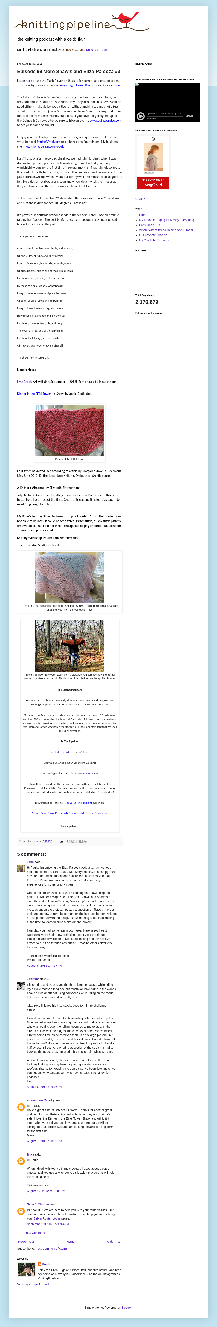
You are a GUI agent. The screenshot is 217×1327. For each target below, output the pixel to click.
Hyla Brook (24, 382)
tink (29, 1154)
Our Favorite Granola (153, 235)
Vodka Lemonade (60, 752)
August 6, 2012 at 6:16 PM (44, 1086)
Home (70, 1241)
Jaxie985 (33, 979)
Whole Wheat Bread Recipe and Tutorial (166, 230)
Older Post (114, 1241)
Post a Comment (34, 1233)
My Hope (88, 773)
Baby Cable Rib (149, 225)
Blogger (126, 1307)
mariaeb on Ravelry (41, 1100)
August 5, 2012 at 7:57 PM (44, 965)
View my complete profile (33, 1284)
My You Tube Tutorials (154, 240)
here (29, 81)
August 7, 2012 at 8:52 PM (44, 1141)
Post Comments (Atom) (51, 1248)
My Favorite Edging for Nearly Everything (166, 220)
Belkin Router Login (47, 1218)
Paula (46, 1264)
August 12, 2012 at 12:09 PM (46, 1191)
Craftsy (140, 198)
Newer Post (26, 1241)
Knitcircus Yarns (97, 49)
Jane (30, 862)
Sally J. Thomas (38, 1204)
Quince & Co (69, 49)
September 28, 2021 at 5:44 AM (48, 1224)
